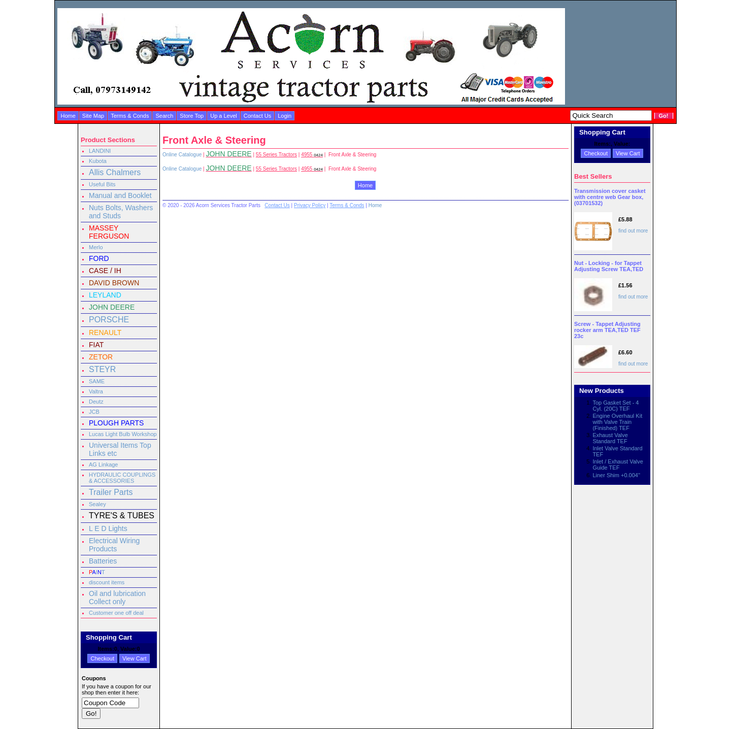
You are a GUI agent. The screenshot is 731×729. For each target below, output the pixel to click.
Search (164, 116)
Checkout (102, 658)
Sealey (97, 504)
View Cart (134, 658)
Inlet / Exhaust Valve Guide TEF (617, 464)
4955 (312, 154)
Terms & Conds (130, 116)
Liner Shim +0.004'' (616, 475)
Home (67, 116)
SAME (97, 381)
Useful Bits (102, 184)
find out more (633, 231)
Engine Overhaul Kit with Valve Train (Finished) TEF (617, 422)
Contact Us (257, 116)
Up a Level (223, 116)
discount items (106, 582)
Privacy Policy (309, 205)
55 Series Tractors (276, 154)
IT (97, 572)
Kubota (98, 161)
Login (284, 116)
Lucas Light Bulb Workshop (123, 434)
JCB (94, 412)
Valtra (96, 391)
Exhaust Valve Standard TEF (610, 438)
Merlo (96, 247)
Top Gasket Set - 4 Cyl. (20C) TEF (615, 406)
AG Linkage (103, 464)
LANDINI (100, 151)
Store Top (192, 116)
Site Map (93, 116)
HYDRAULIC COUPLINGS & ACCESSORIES (122, 478)
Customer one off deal (116, 613)
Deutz (96, 402)
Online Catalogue (182, 154)
